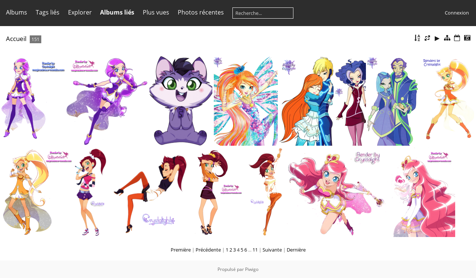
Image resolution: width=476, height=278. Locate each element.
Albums (16, 12)
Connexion (457, 12)
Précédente (208, 249)
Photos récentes (201, 12)
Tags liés (48, 12)
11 (255, 249)
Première (181, 249)
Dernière (296, 249)
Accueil (16, 38)
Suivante (272, 249)
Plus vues (156, 12)
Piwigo (251, 269)
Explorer (80, 12)
